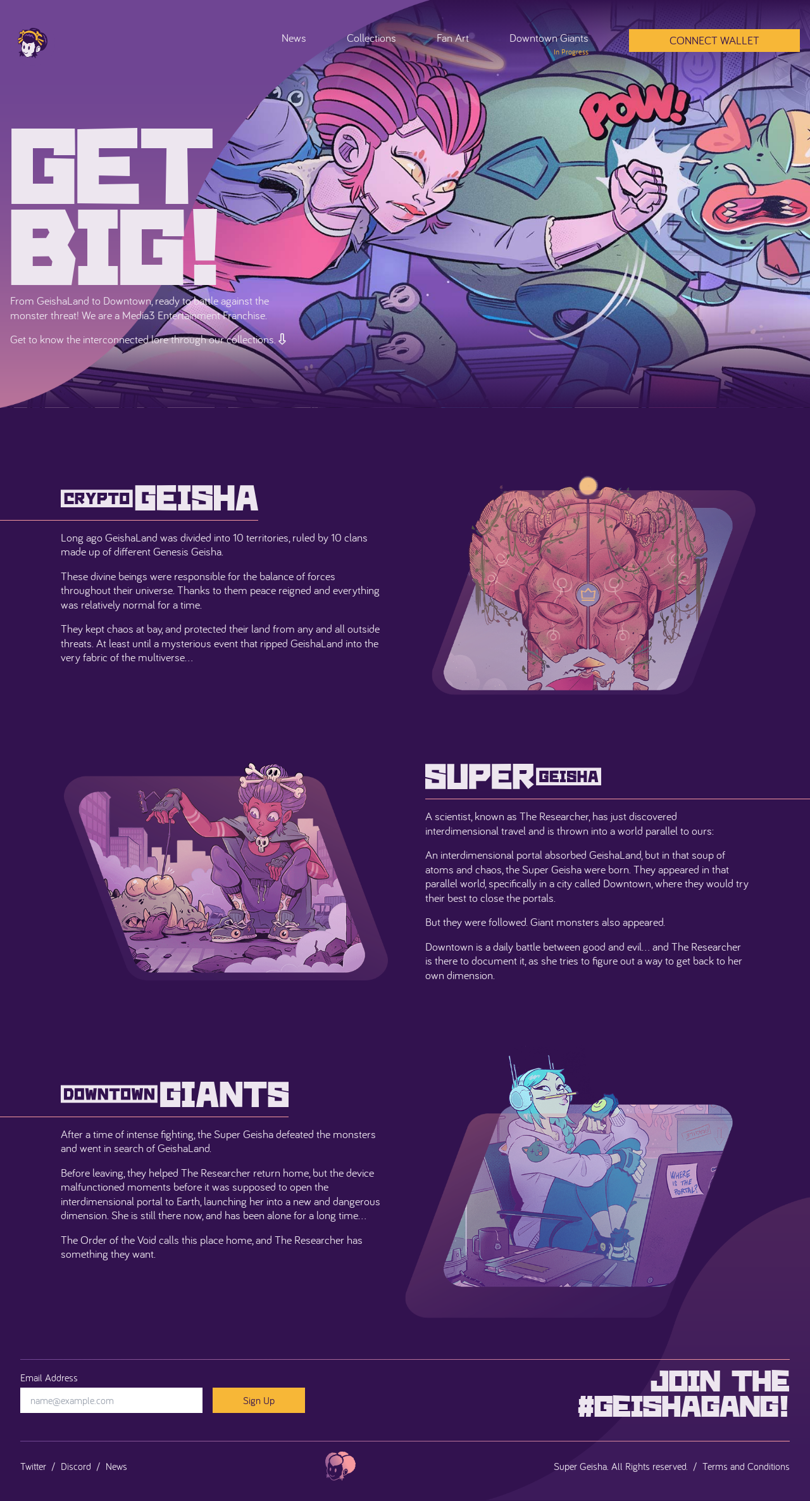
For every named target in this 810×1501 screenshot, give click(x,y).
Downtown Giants (549, 43)
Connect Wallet (714, 40)
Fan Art (453, 37)
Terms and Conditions (746, 1466)
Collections (371, 37)
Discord (76, 1466)
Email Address (49, 1377)
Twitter (33, 1466)
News (294, 37)
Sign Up (259, 1400)
